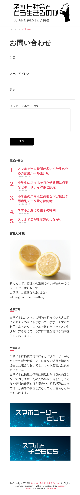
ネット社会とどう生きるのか (45, 483)
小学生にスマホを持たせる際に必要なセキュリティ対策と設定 (43, 185)
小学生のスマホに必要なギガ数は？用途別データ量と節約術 (43, 199)
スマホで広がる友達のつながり (40, 219)
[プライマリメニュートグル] (4, 13)
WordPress (50, 488)
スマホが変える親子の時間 (37, 210)
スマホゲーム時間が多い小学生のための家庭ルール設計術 (43, 171)
